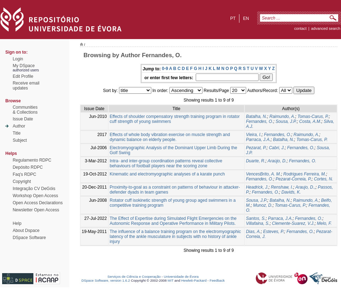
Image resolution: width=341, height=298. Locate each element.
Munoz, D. (262, 205)
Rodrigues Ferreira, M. (304, 174)
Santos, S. (255, 218)
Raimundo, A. (282, 116)
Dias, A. (253, 231)
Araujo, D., (305, 187)
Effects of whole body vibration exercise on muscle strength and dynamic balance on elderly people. (170, 137)
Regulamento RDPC (32, 160)
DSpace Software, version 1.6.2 (105, 280)
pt (233, 18)
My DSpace (24, 65)
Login (18, 58)
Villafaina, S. (258, 223)
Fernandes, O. (259, 121)
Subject (20, 140)
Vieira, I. (253, 134)
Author (19, 126)
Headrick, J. (257, 187)
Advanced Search (325, 28)
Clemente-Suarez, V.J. (293, 223)
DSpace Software (29, 237)
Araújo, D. (276, 160)
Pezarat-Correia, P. (294, 179)
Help (17, 223)
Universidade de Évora (181, 276)
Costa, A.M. (310, 121)
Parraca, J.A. (258, 139)
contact (300, 28)
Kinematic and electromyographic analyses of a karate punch (167, 174)
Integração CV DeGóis (34, 188)
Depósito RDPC (28, 167)
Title (17, 133)
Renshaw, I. (282, 187)
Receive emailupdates (26, 86)
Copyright (22, 181)
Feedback (217, 280)
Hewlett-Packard (193, 280)
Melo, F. (324, 223)
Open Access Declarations (38, 202)
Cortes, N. (323, 179)
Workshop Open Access (35, 195)
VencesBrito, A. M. (263, 174)
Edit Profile (23, 76)
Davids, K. (291, 192)
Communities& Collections (25, 110)
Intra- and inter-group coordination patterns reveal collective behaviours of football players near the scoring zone (166, 163)
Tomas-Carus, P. (313, 116)
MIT (171, 280)
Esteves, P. (273, 231)
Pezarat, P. (256, 147)
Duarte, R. (255, 160)
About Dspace (26, 230)
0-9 (165, 68)
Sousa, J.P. (286, 121)
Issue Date (23, 119)
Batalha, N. (256, 116)
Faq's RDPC (24, 174)
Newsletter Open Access (36, 209)
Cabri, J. (277, 147)
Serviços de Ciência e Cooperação (134, 276)
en (246, 18)
